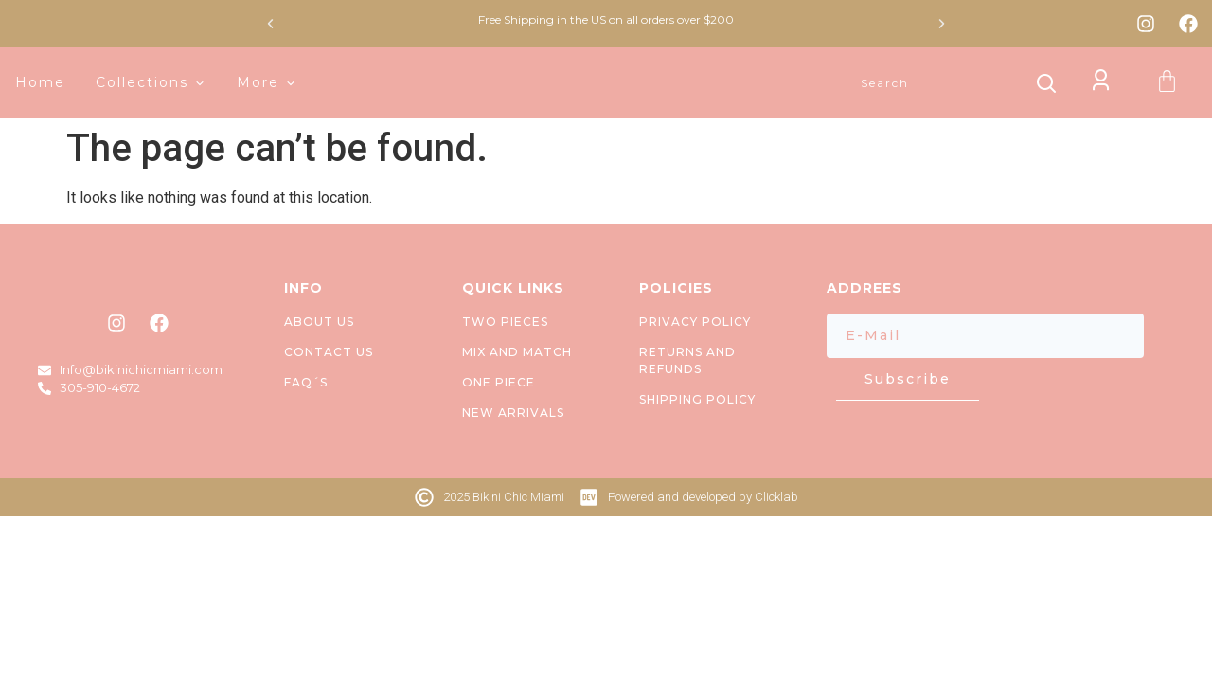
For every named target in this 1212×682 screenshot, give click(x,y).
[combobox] (939, 83)
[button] (270, 24)
